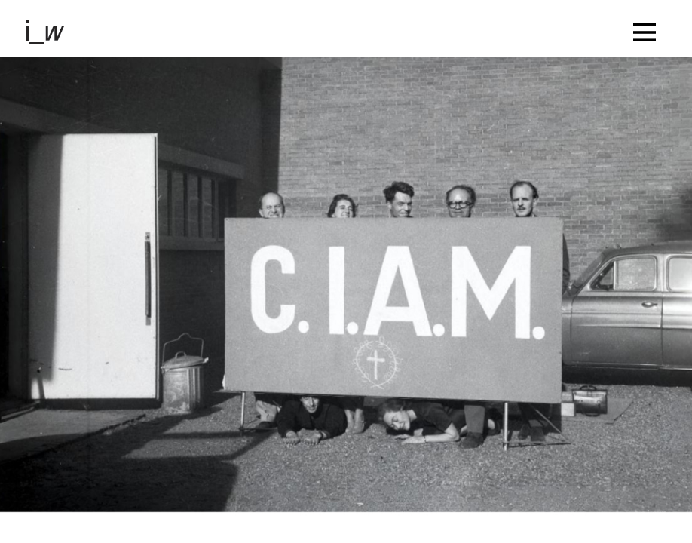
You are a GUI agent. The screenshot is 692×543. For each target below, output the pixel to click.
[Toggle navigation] (648, 28)
